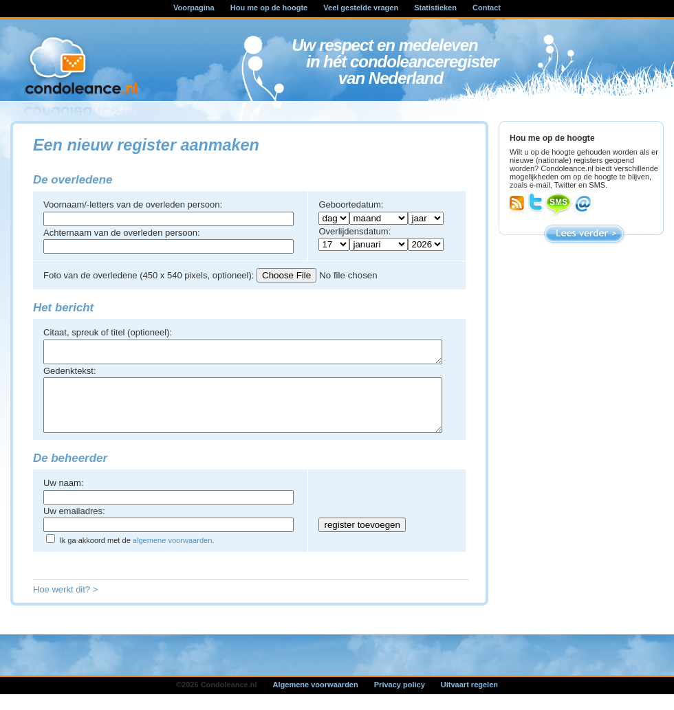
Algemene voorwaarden (315, 699)
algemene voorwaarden (172, 555)
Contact (486, 7)
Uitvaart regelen (469, 699)
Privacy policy (399, 699)
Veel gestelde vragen (360, 7)
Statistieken (435, 7)
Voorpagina (194, 7)
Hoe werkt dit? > (65, 604)
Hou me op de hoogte (268, 7)
